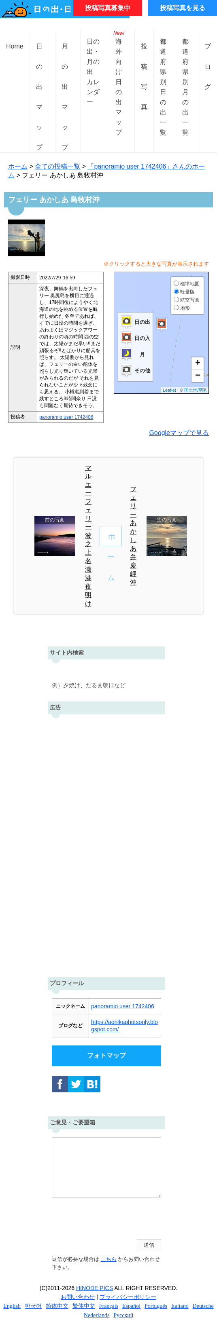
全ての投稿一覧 (57, 166)
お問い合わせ (78, 1297)
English (12, 1306)
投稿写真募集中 (107, 7)
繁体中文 (83, 1306)
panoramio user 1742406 (66, 417)
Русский (123, 1315)
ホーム (18, 166)
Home (14, 46)
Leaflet (169, 390)
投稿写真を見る (182, 7)
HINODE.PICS (94, 1288)
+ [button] (197, 363)
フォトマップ (106, 1055)
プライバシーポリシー (128, 1297)
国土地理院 (195, 390)
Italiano (180, 1306)
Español (131, 1306)
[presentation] (113, 1219)
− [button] (197, 376)
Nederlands (97, 1315)
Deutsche (203, 1306)
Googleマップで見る (179, 432)
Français (108, 1306)
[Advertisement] (106, 843)
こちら (109, 1259)
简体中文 (57, 1306)
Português (156, 1306)
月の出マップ (65, 53)
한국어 (33, 1306)
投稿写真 (144, 53)
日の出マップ (39, 53)
